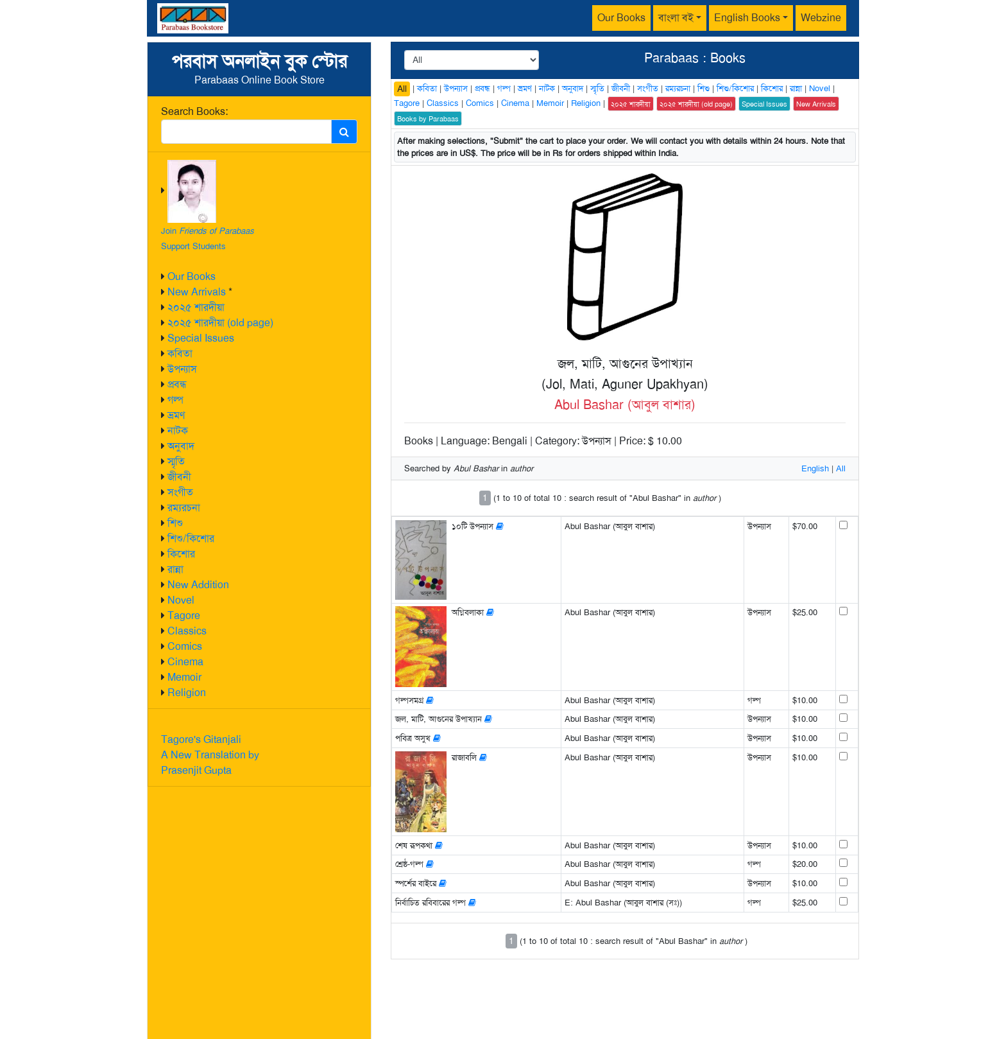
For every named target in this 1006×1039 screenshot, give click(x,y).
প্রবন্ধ (177, 384)
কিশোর (181, 554)
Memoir (184, 677)
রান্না (175, 569)
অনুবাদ (180, 446)
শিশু (175, 523)
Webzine (821, 17)
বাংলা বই (676, 17)
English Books (747, 17)
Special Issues (200, 338)
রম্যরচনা (183, 507)
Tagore (183, 615)
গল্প (175, 399)
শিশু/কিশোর (190, 538)
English (815, 468)
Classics (187, 631)
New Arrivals (196, 292)
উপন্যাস (182, 369)
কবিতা (179, 353)
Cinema (185, 661)
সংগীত (180, 492)
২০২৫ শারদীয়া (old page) (220, 322)
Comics (184, 646)
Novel (180, 600)
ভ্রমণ (176, 415)
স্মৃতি (176, 461)
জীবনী (179, 477)
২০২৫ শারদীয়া (196, 307)
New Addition (198, 584)
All (402, 88)
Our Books (621, 17)
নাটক (177, 430)
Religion (186, 692)
